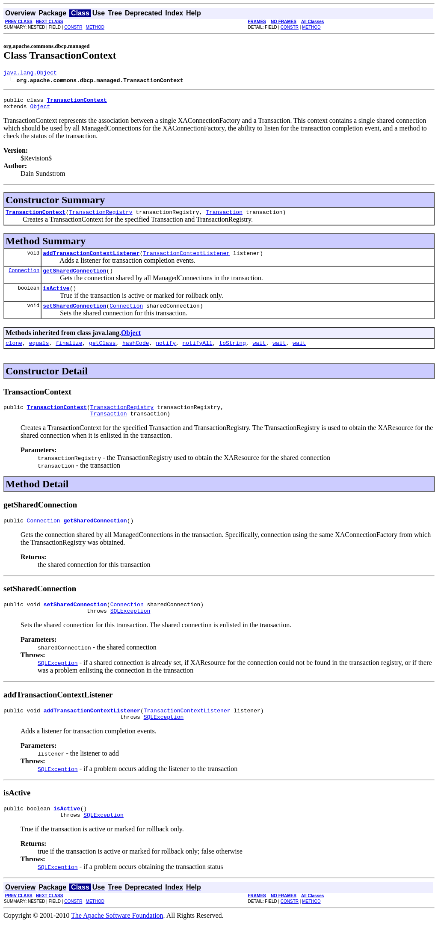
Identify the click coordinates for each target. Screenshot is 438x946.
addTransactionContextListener (91, 259)
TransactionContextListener (186, 259)
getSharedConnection (74, 278)
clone (14, 354)
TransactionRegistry (100, 217)
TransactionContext (35, 217)
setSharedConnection (74, 316)
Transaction (224, 217)
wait (259, 354)
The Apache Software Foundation (117, 938)
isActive (56, 297)
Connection (24, 278)
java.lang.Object (30, 73)
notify (166, 354)
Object (40, 110)
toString (232, 354)
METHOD (95, 27)
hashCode (135, 354)
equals (39, 354)
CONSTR (73, 27)
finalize (69, 354)
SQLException (130, 628)
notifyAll (198, 354)
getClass (102, 354)
